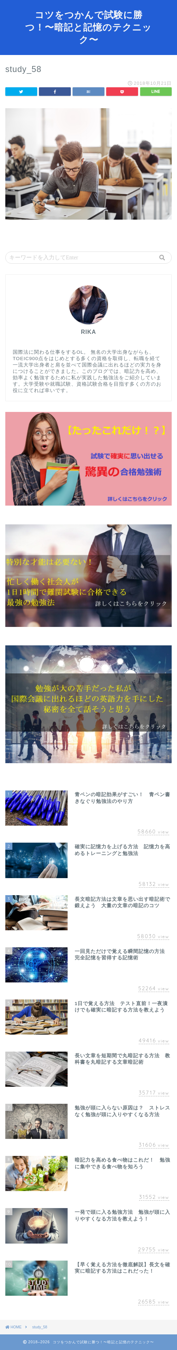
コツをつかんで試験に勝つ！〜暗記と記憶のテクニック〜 (88, 27)
